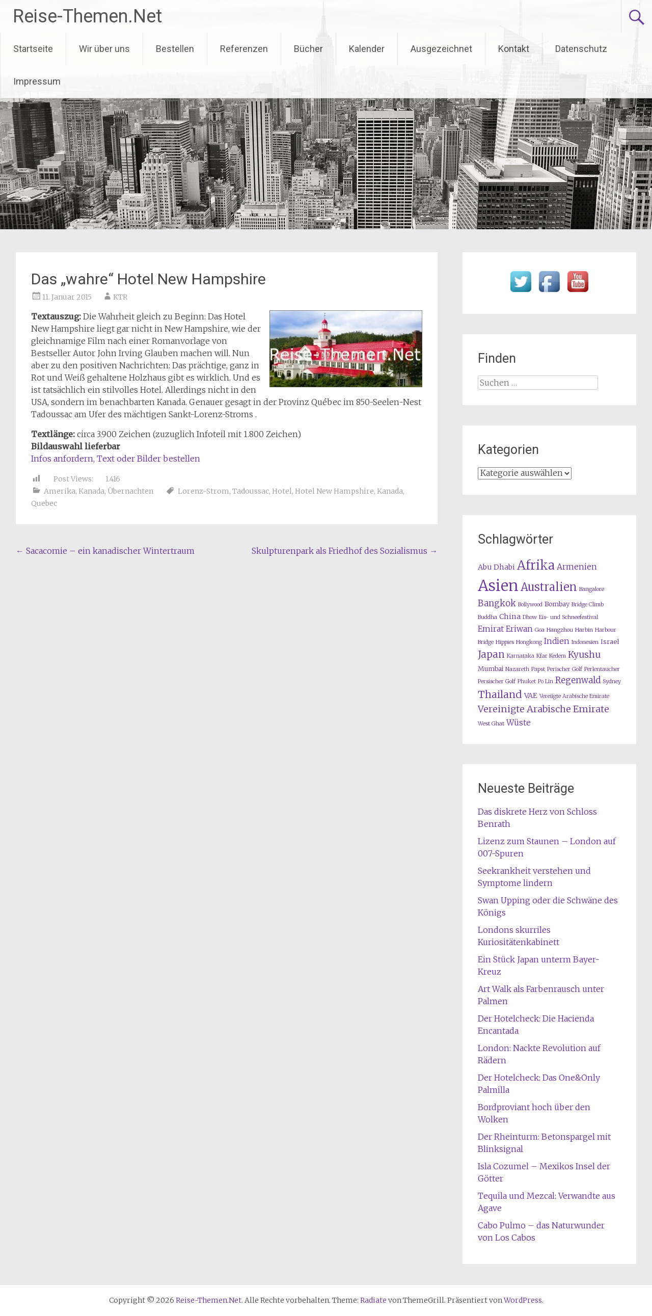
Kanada (91, 491)
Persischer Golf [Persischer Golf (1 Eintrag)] (496, 681)
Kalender (367, 48)
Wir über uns (104, 48)
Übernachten (130, 491)
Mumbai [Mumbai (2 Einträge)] (490, 668)
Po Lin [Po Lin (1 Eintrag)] (545, 681)
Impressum (37, 81)
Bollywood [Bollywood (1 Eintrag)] (530, 604)
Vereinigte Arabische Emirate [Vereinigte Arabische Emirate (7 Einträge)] (543, 709)
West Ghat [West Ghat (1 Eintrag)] (491, 723)
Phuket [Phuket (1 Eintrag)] (527, 681)
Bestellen (175, 48)
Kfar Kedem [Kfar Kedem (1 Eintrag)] (551, 656)
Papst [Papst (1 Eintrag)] (538, 669)
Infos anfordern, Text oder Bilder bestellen (115, 458)
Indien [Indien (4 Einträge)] (556, 641)
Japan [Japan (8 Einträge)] (491, 654)
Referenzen (244, 48)
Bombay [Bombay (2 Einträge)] (557, 604)
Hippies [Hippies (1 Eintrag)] (505, 642)
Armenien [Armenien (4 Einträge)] (577, 567)
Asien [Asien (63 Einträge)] (498, 585)
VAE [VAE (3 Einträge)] (530, 695)
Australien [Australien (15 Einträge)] (549, 587)
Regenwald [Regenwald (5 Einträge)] (578, 680)
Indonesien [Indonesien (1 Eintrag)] (585, 642)
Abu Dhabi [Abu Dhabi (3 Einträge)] (496, 567)
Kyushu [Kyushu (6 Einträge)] (584, 654)
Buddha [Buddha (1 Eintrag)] (487, 617)
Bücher (308, 48)
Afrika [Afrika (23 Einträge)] (536, 565)
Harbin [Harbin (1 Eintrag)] (584, 630)
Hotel (282, 491)
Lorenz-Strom (203, 491)
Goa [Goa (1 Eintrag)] (540, 630)
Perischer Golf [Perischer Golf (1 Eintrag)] (564, 669)
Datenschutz (581, 48)
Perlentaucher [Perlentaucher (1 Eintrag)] (602, 669)
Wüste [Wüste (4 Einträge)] (518, 723)
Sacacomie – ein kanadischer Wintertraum (105, 551)
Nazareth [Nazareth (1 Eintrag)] (517, 669)
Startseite (33, 48)
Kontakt (513, 48)
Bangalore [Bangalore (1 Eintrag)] (591, 589)
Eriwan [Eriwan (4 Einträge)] (519, 629)
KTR (120, 297)
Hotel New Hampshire (334, 491)
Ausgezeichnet (441, 48)
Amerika (59, 491)
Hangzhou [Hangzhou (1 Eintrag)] (560, 630)
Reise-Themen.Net (87, 16)
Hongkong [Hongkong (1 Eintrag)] (529, 642)
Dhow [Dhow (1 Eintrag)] (530, 617)
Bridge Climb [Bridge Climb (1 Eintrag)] (588, 604)
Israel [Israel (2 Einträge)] (610, 641)
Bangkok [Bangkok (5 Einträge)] (497, 603)
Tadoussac (250, 491)
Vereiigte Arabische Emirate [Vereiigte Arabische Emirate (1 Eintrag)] (574, 696)
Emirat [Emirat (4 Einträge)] (491, 629)
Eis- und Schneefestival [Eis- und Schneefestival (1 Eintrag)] (568, 617)
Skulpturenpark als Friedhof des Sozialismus (345, 551)
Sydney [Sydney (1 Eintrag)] (612, 681)
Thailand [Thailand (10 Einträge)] (500, 694)
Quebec (44, 503)
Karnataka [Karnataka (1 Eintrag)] (520, 656)
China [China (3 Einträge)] (510, 616)
